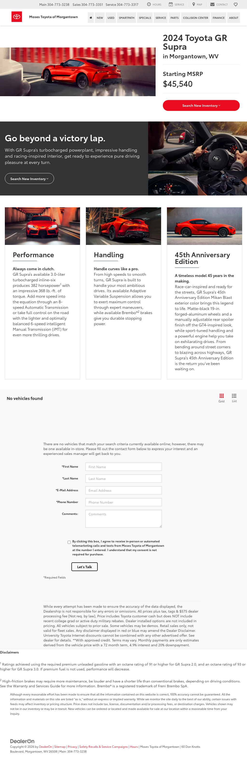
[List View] (234, 398)
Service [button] (161, 18)
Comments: (70, 514)
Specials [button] (145, 18)
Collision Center (195, 18)
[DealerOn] (22, 740)
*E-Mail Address (67, 490)
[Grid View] (220, 398)
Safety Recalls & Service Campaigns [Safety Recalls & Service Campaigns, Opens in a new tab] (103, 746)
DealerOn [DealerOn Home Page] (45, 746)
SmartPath (126, 18)
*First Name (70, 466)
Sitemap (60, 746)
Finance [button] (219, 18)
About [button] (233, 18)
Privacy (72, 746)
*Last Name (70, 478)
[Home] (90, 17)
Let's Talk (84, 566)
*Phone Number (67, 502)
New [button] (100, 18)
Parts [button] (174, 18)
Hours (134, 746)
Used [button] (111, 18)
